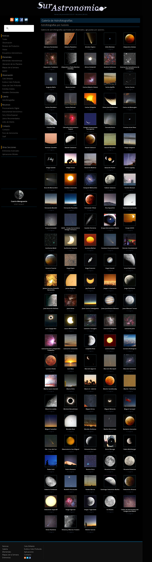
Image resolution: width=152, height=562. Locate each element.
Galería (5, 549)
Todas (4, 39)
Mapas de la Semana (10, 67)
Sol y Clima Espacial (9, 115)
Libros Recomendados (11, 118)
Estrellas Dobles (8, 89)
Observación (7, 43)
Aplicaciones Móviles (10, 154)
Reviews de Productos (10, 46)
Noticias (5, 546)
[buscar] (18, 28)
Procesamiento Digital (10, 108)
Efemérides (6, 552)
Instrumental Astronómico (12, 112)
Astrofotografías (8, 100)
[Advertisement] (19, 172)
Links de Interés (8, 122)
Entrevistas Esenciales (10, 151)
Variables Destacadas (10, 92)
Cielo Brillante (7, 78)
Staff (4, 136)
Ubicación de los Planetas (12, 64)
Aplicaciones (29, 552)
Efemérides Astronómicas (12, 61)
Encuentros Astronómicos (12, 53)
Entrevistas (6, 557)
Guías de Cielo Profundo (11, 85)
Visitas (4, 49)
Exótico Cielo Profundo (11, 82)
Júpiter (4, 71)
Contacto (6, 129)
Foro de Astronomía (10, 133)
